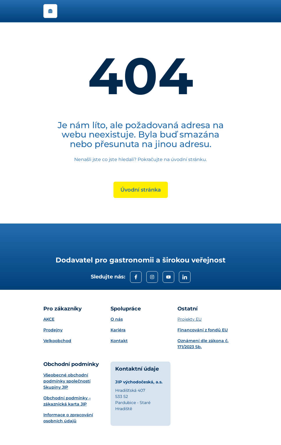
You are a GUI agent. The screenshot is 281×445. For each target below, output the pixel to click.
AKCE (48, 319)
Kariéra (118, 330)
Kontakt (119, 340)
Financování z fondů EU (202, 330)
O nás (117, 319)
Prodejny (53, 330)
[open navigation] (50, 11)
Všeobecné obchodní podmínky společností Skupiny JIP (66, 381)
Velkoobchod (57, 340)
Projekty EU (189, 319)
